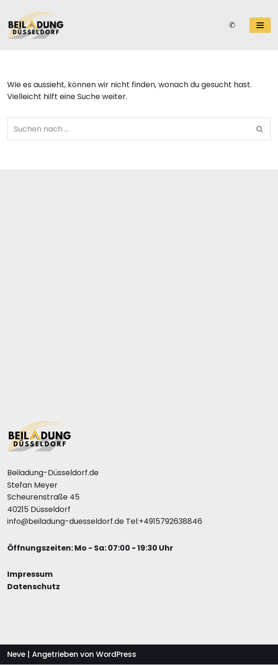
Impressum (30, 574)
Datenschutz (33, 587)
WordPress (119, 655)
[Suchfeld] (128, 129)
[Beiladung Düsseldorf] (35, 25)
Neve (16, 655)
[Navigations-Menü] (260, 25)
